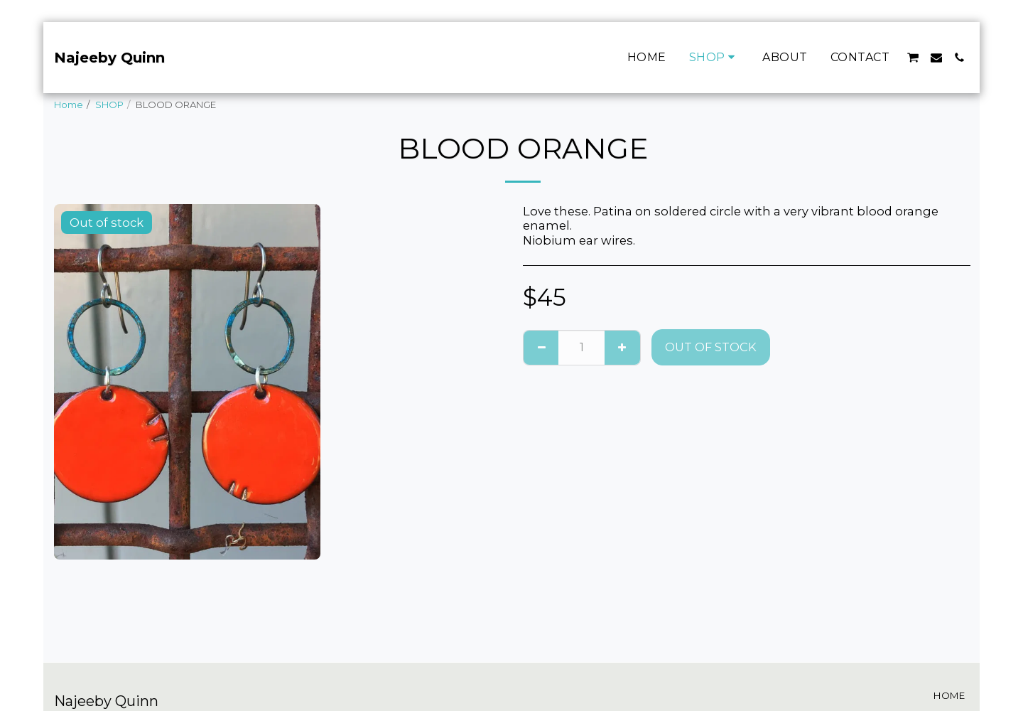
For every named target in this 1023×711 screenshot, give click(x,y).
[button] (913, 57)
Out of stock (711, 347)
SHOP (109, 104)
